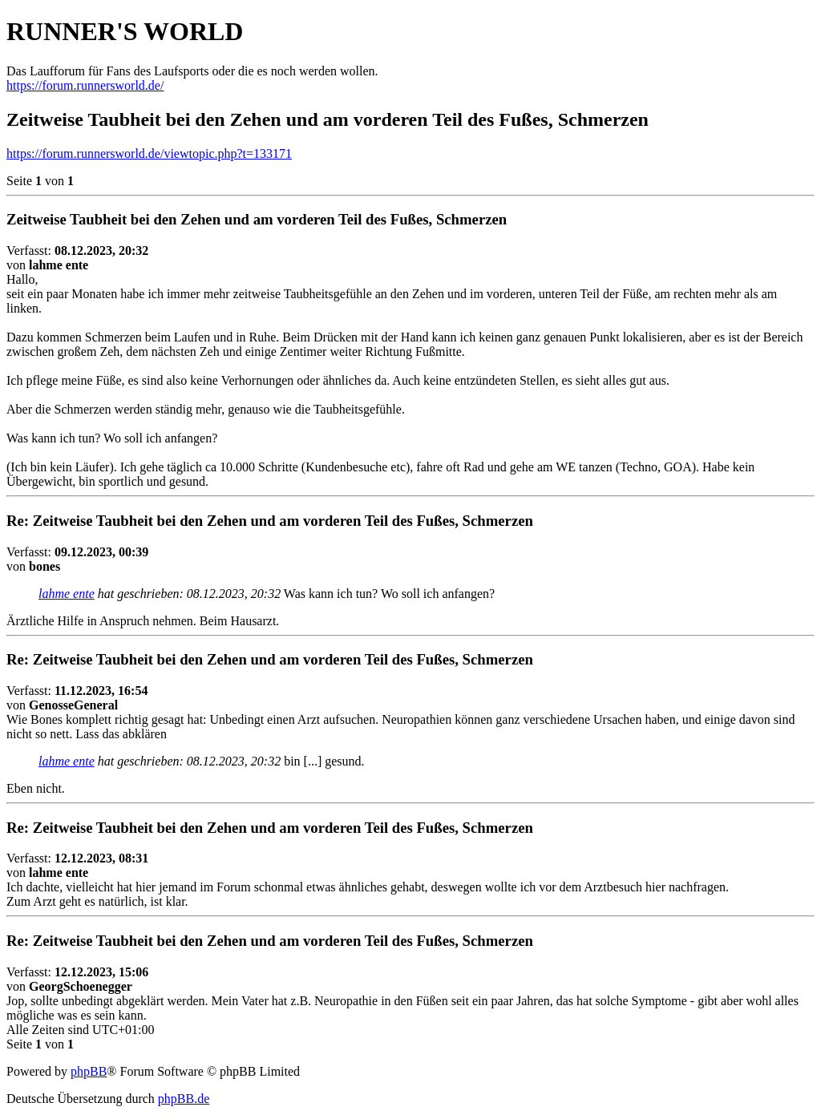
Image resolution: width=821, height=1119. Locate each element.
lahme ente (66, 593)
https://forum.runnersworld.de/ (85, 85)
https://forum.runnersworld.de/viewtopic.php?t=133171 (149, 153)
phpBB (89, 1071)
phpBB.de (183, 1098)
